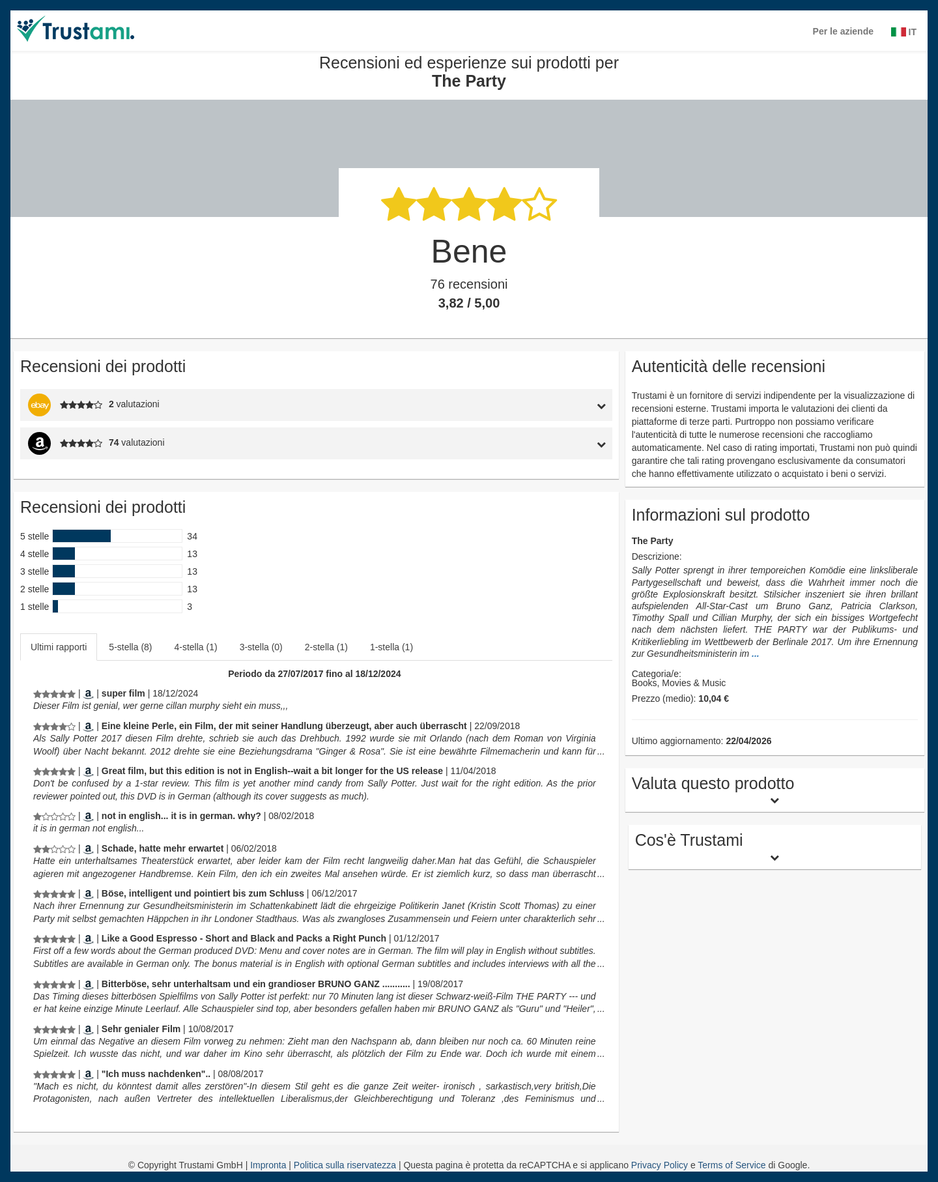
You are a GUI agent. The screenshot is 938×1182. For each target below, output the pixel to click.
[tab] (535, 405)
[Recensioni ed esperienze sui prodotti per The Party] (54, 693)
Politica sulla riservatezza (346, 1165)
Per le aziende (843, 31)
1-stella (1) (391, 647)
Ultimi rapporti (59, 647)
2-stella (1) (326, 647)
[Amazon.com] (88, 771)
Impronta (269, 1165)
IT (904, 32)
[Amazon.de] (88, 693)
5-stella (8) (130, 647)
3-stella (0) (261, 647)
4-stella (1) (196, 647)
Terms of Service (731, 1165)
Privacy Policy (659, 1165)
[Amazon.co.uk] (88, 938)
